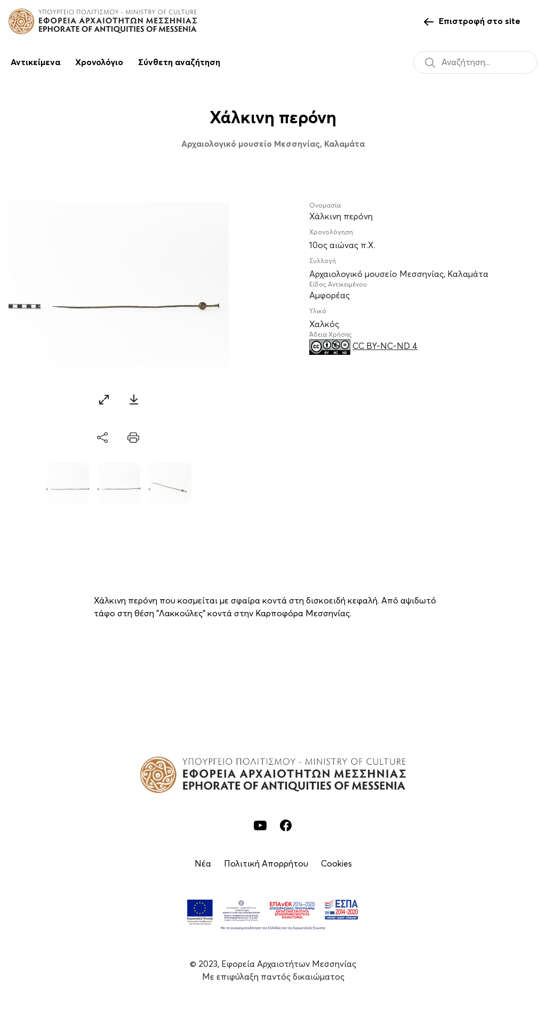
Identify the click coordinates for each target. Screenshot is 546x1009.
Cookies (336, 864)
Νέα (203, 864)
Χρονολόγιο (99, 62)
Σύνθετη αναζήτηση (179, 62)
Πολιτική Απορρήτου (266, 864)
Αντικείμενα (35, 62)
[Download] (133, 399)
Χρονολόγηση (331, 232)
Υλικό (317, 311)
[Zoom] (104, 399)
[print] (133, 438)
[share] (103, 438)
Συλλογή (322, 261)
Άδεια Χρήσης (330, 335)
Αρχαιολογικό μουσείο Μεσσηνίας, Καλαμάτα (273, 144)
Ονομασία (325, 206)
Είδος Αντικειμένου (338, 285)
